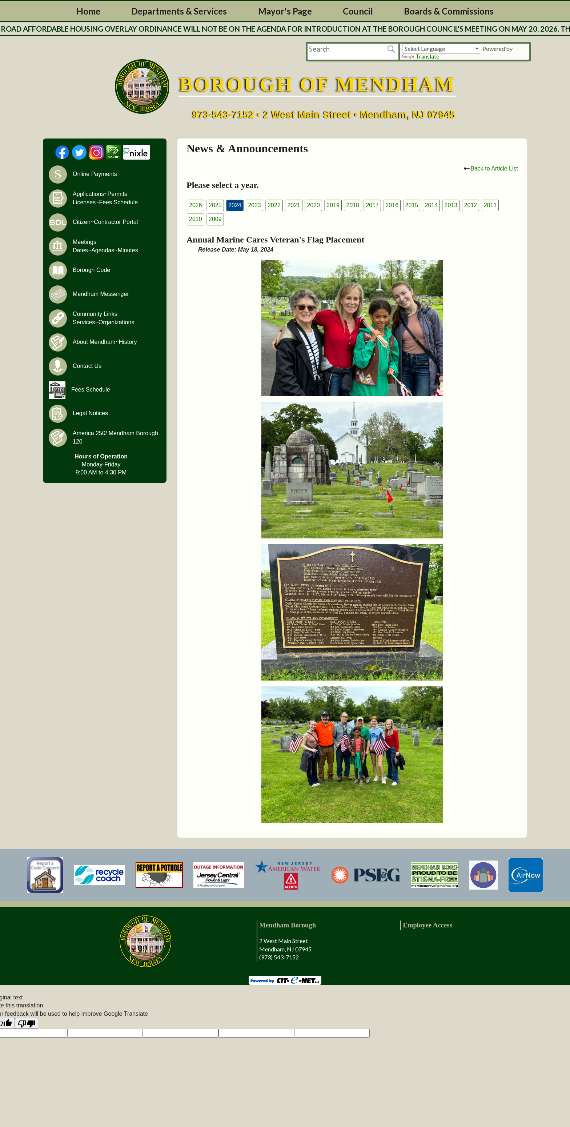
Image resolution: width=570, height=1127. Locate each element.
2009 (215, 219)
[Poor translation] (26, 1023)
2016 (391, 205)
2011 (490, 205)
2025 (215, 205)
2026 (195, 205)
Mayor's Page (285, 11)
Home (88, 11)
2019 (333, 205)
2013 (451, 205)
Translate (420, 56)
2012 (470, 205)
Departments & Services (179, 11)
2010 (195, 219)
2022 (274, 205)
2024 (234, 205)
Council (358, 11)
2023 (254, 205)
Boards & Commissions (449, 11)
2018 (352, 205)
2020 (313, 205)
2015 (411, 205)
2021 (293, 205)
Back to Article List (491, 168)
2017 (372, 205)
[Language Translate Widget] (441, 48)
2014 (431, 205)
